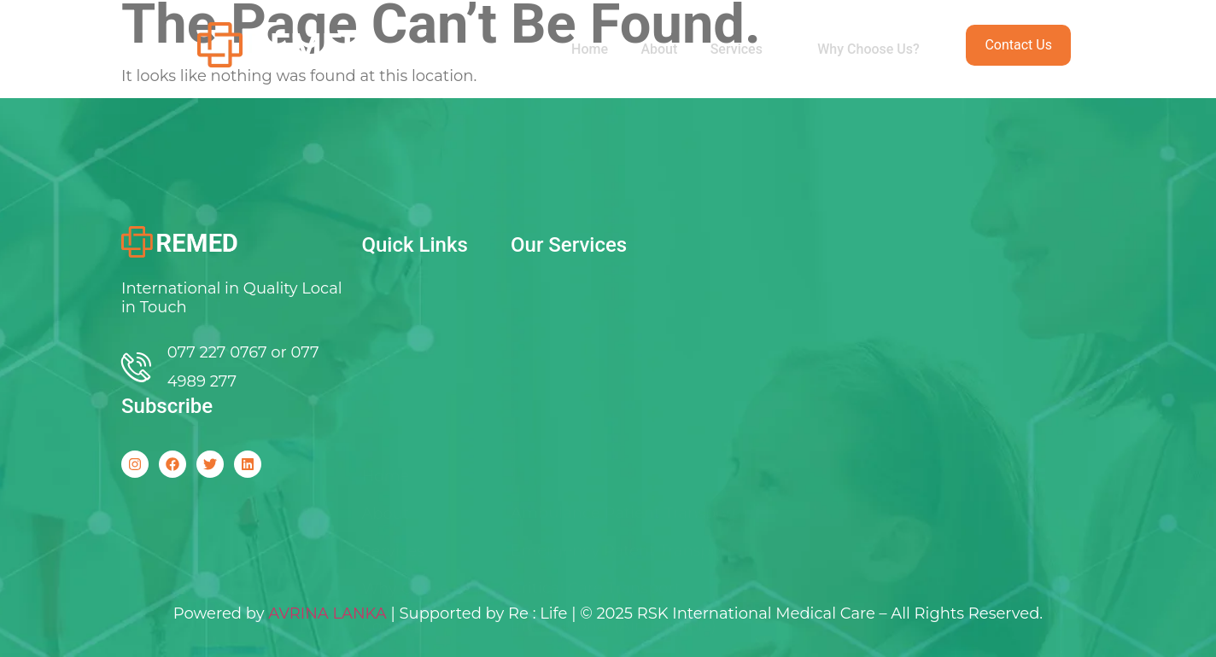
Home (584, 49)
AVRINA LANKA (327, 613)
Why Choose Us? (867, 49)
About (655, 49)
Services (745, 49)
